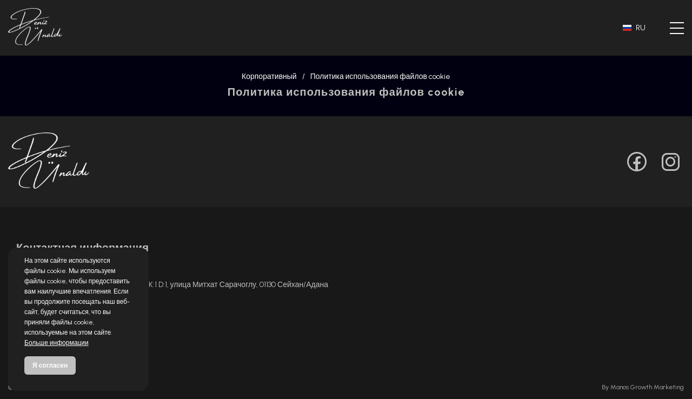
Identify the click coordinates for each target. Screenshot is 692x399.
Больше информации (56, 343)
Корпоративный (269, 76)
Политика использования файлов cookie (380, 76)
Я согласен (50, 365)
